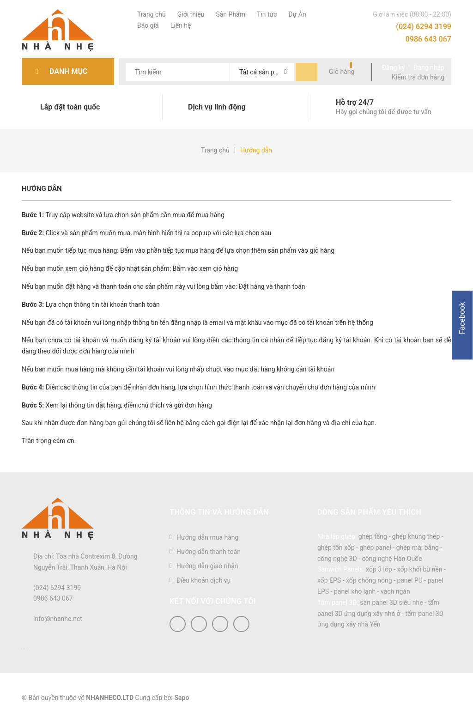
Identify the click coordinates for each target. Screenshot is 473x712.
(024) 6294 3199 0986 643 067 (423, 32)
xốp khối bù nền (420, 569)
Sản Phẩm (229, 14)
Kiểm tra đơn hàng (418, 77)
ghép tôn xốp (336, 547)
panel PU (409, 580)
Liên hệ (179, 25)
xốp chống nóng (369, 580)
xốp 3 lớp (379, 569)
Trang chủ (150, 14)
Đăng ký (393, 67)
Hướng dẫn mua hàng (207, 537)
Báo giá (147, 25)
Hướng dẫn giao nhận (207, 566)
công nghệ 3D (337, 558)
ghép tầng (372, 536)
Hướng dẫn (42, 188)
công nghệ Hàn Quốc (392, 558)
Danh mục (70, 71)
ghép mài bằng (417, 547)
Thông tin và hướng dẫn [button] (219, 512)
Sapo (181, 697)
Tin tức (266, 14)
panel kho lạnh (355, 591)
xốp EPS (329, 580)
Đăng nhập (428, 67)
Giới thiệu (190, 14)
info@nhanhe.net (57, 618)
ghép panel (375, 547)
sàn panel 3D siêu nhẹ (391, 602)
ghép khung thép (416, 536)
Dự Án (296, 14)
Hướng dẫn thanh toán (208, 551)
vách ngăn (395, 591)
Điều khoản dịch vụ (203, 580)
